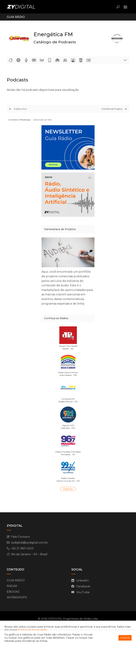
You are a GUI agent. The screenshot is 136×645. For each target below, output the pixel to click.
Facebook (83, 586)
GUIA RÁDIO (16, 580)
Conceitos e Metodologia (19, 119)
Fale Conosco (20, 536)
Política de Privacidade (32, 630)
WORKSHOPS (17, 597)
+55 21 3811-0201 (22, 548)
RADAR (12, 586)
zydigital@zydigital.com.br (29, 542)
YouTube (83, 592)
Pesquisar (68, 488)
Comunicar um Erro (42, 119)
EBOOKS (13, 591)
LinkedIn (82, 580)
